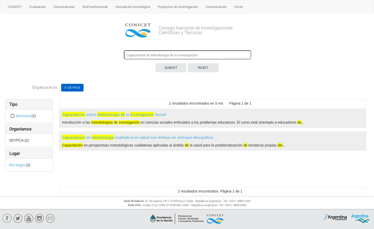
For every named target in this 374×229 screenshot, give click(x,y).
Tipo (13, 104)
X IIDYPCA (72, 87)
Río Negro (17, 164)
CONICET (15, 6)
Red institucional (95, 6)
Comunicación (216, 6)
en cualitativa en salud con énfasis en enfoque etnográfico (137, 137)
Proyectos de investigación (178, 6)
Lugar (14, 153)
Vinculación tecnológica (132, 6)
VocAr (238, 6)
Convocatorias (64, 6)
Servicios (23, 115)
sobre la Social (114, 114)
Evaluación (38, 6)
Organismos (20, 129)
